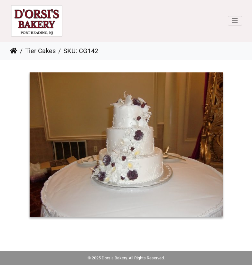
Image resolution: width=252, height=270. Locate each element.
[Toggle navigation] (235, 21)
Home (13, 51)
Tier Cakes (40, 51)
